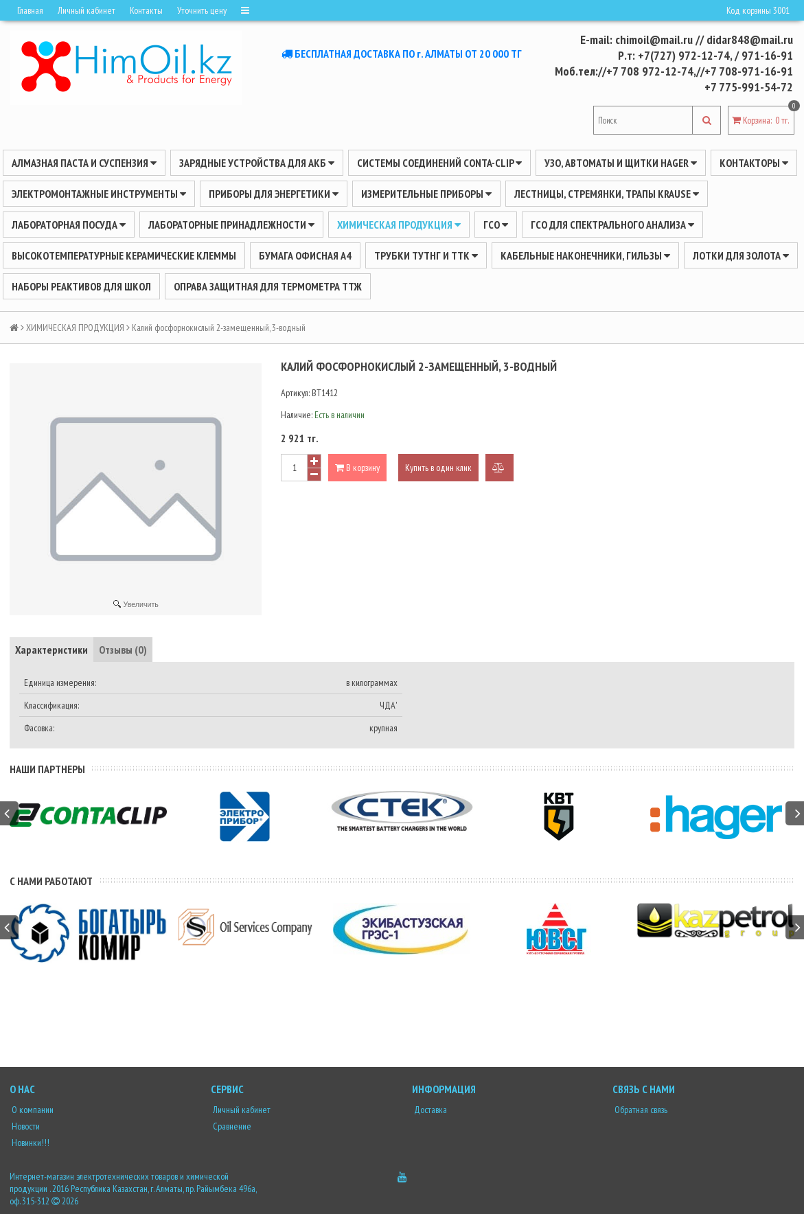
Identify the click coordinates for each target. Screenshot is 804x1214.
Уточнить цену (202, 10)
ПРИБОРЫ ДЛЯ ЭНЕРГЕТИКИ (273, 193)
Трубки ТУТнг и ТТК (426, 255)
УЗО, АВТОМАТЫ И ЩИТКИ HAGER (620, 162)
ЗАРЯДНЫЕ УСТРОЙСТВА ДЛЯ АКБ (256, 162)
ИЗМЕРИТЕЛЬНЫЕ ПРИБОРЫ (426, 193)
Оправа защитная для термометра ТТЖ (268, 286)
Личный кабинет (86, 10)
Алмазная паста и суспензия (84, 162)
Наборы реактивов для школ (81, 286)
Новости (25, 1126)
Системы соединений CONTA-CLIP (439, 162)
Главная (30, 10)
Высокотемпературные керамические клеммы (124, 255)
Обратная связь (639, 1109)
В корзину (357, 467)
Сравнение (231, 1126)
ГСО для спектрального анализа (612, 224)
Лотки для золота (741, 255)
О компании (32, 1109)
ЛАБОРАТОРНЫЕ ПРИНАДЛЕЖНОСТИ (231, 224)
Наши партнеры (47, 769)
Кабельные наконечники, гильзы (585, 255)
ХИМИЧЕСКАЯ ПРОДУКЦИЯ (399, 224)
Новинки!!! (29, 1142)
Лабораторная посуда (69, 224)
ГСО (495, 224)
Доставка (429, 1109)
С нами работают (51, 881)
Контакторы (754, 162)
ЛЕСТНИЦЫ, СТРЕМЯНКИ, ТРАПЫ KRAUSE (606, 193)
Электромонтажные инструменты (99, 193)
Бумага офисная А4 (305, 255)
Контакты (146, 10)
